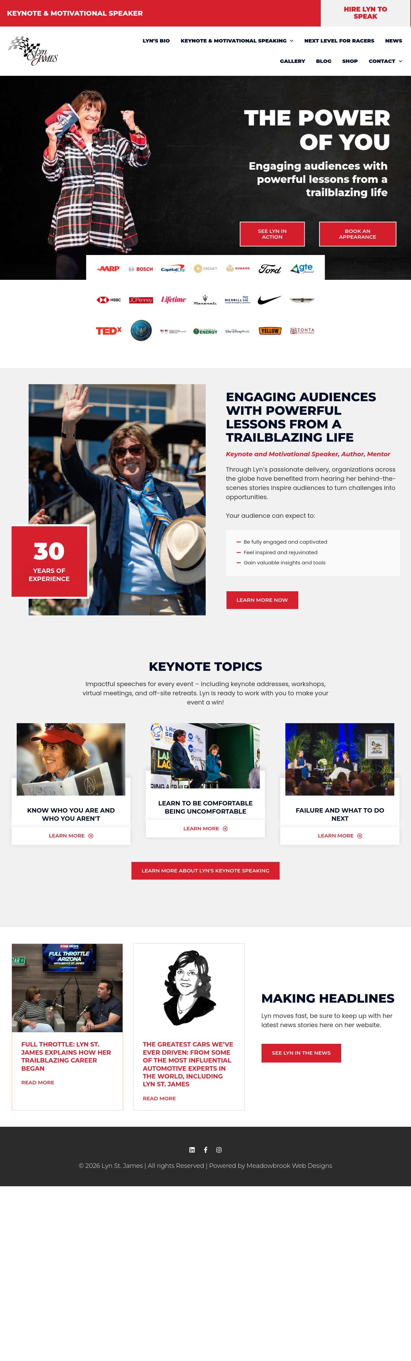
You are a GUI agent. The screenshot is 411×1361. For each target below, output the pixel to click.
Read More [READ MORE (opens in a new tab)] (37, 1082)
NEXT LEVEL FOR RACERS (339, 40)
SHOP (350, 61)
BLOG (323, 61)
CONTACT (385, 61)
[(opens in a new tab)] (67, 988)
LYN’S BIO (156, 40)
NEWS (393, 40)
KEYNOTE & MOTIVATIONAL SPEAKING (237, 41)
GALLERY (292, 61)
